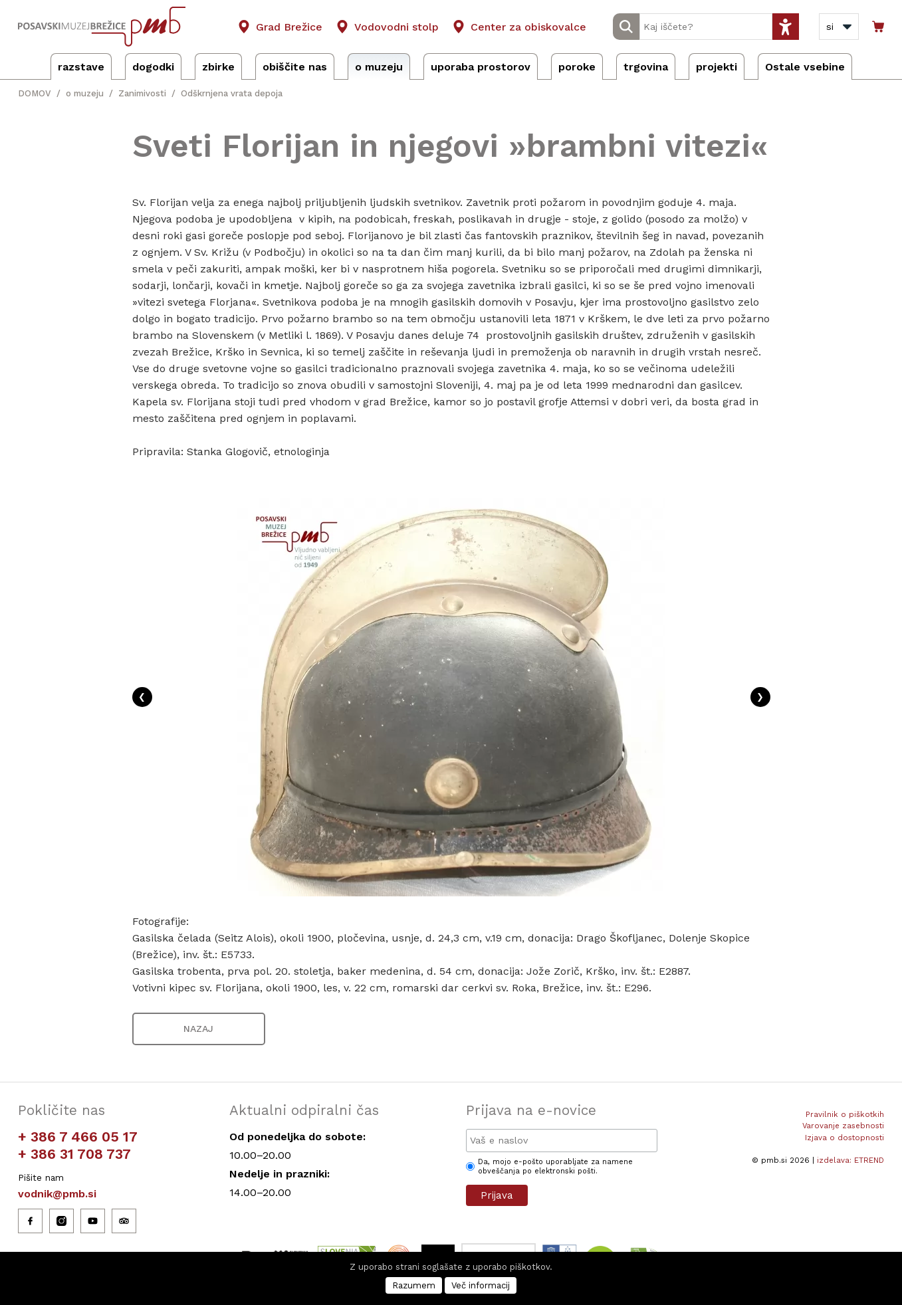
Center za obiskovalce (528, 27)
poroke (577, 66)
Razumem (413, 1285)
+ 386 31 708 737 (74, 1154)
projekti (716, 66)
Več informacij (480, 1285)
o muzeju (379, 66)
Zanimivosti (142, 93)
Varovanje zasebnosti (843, 1125)
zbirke (218, 66)
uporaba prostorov (480, 66)
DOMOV (34, 93)
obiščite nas (295, 66)
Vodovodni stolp (396, 27)
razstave (81, 66)
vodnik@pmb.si (57, 1193)
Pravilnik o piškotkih (845, 1114)
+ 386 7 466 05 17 (78, 1136)
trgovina (645, 66)
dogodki (153, 66)
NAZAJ (198, 1028)
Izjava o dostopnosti (844, 1137)
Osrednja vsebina (32, 7)
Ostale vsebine (805, 66)
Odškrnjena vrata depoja (231, 93)
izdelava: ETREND (850, 1160)
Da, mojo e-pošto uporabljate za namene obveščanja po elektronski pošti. (555, 1166)
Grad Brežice (289, 27)
